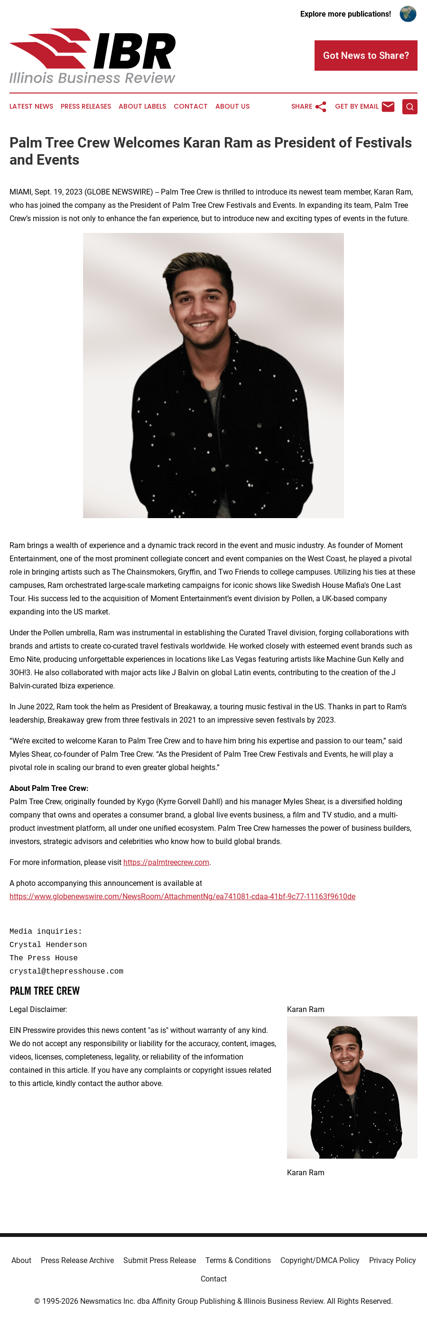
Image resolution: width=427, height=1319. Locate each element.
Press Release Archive (77, 1260)
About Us (232, 106)
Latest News (31, 106)
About (21, 1260)
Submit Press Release (159, 1260)
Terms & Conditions (238, 1260)
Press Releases (86, 106)
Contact (191, 106)
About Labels (142, 106)
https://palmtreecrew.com (166, 862)
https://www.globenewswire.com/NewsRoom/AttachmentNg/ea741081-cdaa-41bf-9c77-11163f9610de (182, 896)
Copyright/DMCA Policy (320, 1260)
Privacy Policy (392, 1260)
